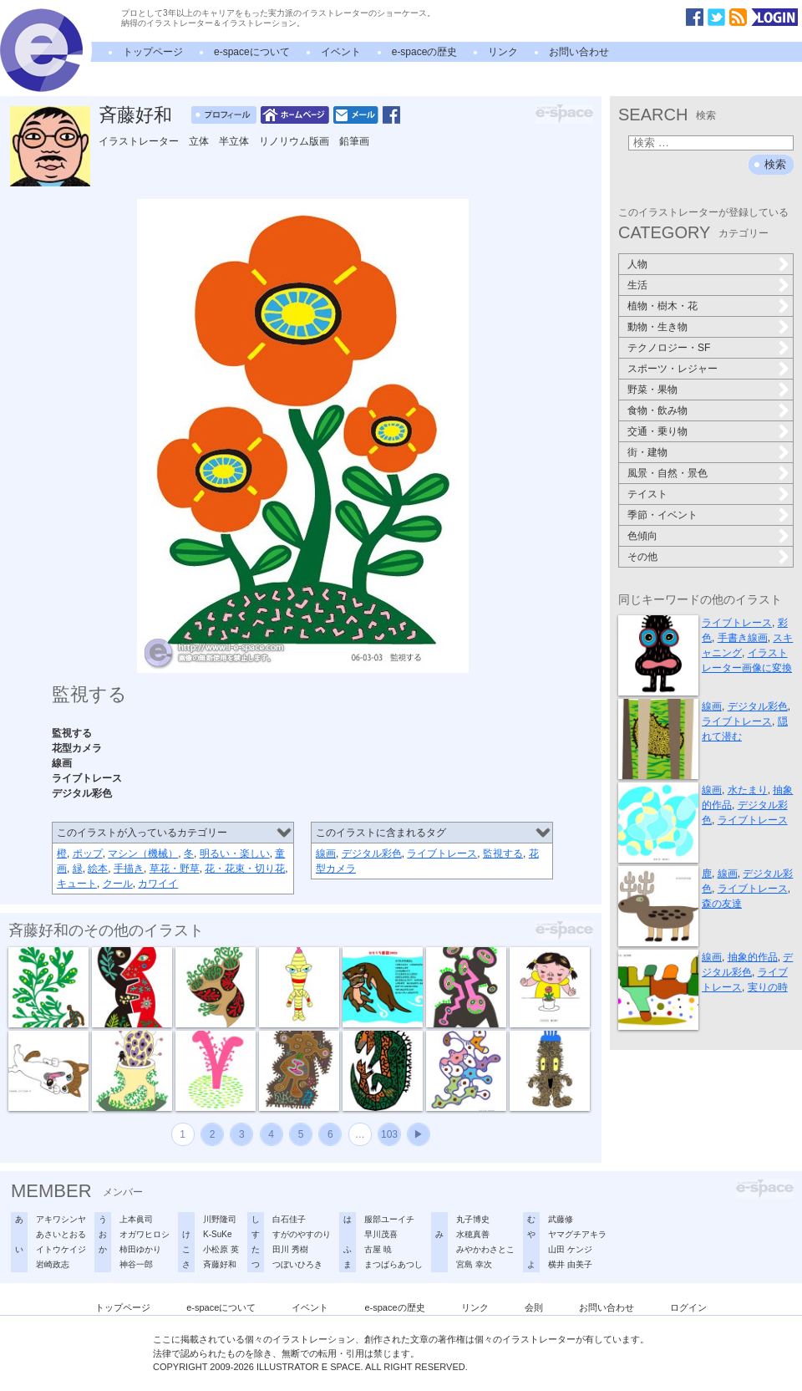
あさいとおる (61, 1234)
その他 (642, 557)
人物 (637, 264)
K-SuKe (217, 1234)
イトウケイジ (61, 1249)
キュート (77, 883)
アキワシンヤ (61, 1219)
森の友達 (722, 904)
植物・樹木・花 (662, 306)
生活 (637, 285)
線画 (326, 853)
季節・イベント (662, 515)
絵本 (98, 868)
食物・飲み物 (657, 410)
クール (118, 883)
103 (389, 1134)
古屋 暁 (378, 1249)
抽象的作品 (753, 957)
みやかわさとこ (485, 1249)
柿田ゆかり (140, 1249)
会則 (534, 1307)
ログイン (688, 1307)
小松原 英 (221, 1249)
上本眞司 (136, 1219)
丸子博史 (473, 1219)
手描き (129, 868)
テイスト (647, 494)
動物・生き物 (657, 327)
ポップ (88, 853)
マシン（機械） (143, 853)
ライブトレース (442, 853)
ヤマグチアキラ (577, 1234)
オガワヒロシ (144, 1234)
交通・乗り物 (657, 431)
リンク (503, 52)
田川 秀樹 (290, 1249)
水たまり (748, 790)
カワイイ (158, 883)
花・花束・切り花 (245, 868)
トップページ (153, 52)
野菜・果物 (652, 389)
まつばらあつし (393, 1264)
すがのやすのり (301, 1234)
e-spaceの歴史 (425, 52)
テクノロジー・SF (668, 348)
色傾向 (642, 536)
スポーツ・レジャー (672, 368)
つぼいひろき (297, 1264)
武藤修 (560, 1219)
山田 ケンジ (570, 1249)
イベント (341, 52)
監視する (503, 853)
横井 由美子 (570, 1264)
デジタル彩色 (372, 853)
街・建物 (647, 452)
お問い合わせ (579, 52)
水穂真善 (473, 1234)
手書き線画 (743, 638)
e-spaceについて (252, 52)
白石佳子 (289, 1219)
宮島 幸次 (474, 1264)
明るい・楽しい (235, 853)
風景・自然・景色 (667, 473)
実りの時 (768, 987)
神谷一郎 (136, 1264)
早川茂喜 (381, 1234)
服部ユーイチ (389, 1219)
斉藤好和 (135, 114)
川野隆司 (219, 1219)
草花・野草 (175, 868)
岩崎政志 (52, 1264)
